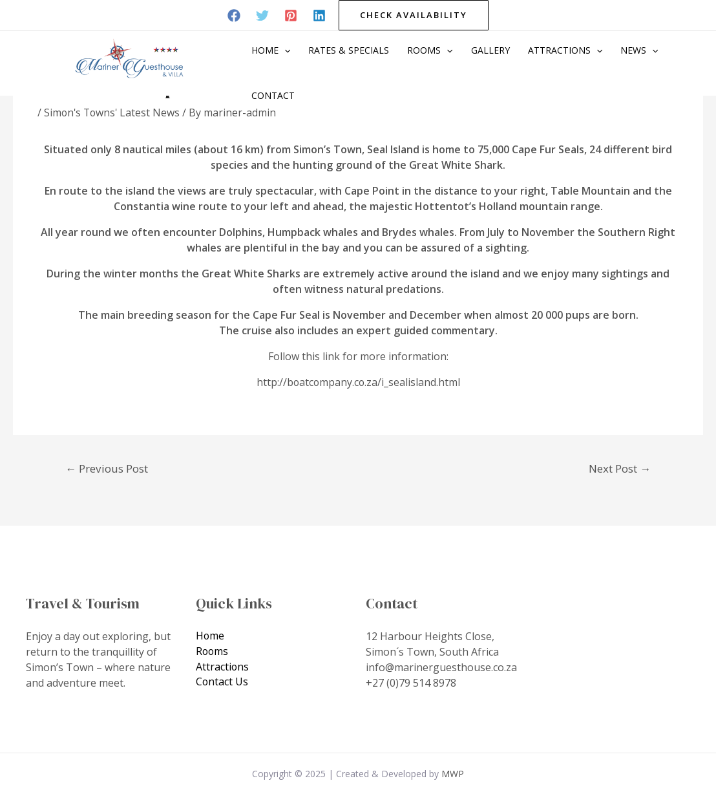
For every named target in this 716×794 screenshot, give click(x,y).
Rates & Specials (348, 50)
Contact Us (222, 682)
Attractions (565, 50)
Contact (273, 95)
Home (270, 50)
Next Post (620, 467)
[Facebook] (233, 15)
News (639, 50)
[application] (284, 50)
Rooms (429, 50)
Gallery (490, 50)
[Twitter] (262, 15)
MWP (452, 773)
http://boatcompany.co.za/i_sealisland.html (358, 382)
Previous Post (106, 467)
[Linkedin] (319, 15)
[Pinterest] (290, 15)
